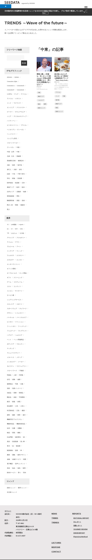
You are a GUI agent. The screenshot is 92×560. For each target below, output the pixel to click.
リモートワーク (12, 365)
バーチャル (10, 312)
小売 (16, 401)
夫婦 (15, 164)
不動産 (21, 365)
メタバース (10, 352)
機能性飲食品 (21, 419)
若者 (23, 195)
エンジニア (10, 102)
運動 (13, 450)
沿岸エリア (10, 186)
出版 (21, 379)
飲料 (24, 463)
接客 (8, 410)
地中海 (19, 160)
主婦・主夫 (10, 151)
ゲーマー (10, 107)
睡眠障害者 (10, 195)
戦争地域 (10, 178)
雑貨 (24, 454)
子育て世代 (21, 169)
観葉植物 (10, 445)
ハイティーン (11, 116)
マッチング (10, 343)
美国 (18, 195)
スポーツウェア (12, 303)
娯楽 (15, 392)
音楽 (8, 463)
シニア (9, 111)
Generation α (10, 80)
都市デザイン (21, 450)
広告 (18, 405)
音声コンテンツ (20, 458)
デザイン (10, 308)
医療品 (21, 388)
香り (19, 467)
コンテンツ (17, 281)
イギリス (18, 93)
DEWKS (9, 72)
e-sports (21, 219)
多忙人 (9, 164)
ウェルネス (10, 250)
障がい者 (10, 200)
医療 (15, 388)
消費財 (19, 423)
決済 (8, 423)
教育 (18, 410)
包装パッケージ (17, 383)
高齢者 (22, 200)
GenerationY (10, 85)
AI (8, 219)
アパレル (10, 237)
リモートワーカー (12, 138)
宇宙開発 (22, 392)
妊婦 (8, 169)
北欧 (8, 160)
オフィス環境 (11, 263)
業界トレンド (22, 483)
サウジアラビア (20, 107)
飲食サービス (11, 467)
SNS (21, 224)
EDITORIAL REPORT (81, 513)
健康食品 (10, 379)
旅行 (24, 410)
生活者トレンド (12, 487)
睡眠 (18, 427)
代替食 (21, 370)
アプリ (17, 237)
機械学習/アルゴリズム (14, 414)
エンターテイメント (13, 259)
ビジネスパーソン (12, 120)
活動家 (19, 186)
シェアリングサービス (14, 295)
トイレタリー (19, 308)
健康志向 (21, 155)
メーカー (21, 357)
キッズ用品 (23, 268)
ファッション (19, 317)
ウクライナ (17, 98)
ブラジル (24, 120)
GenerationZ (20, 85)
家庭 (13, 396)
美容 (8, 436)
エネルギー (10, 255)
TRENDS (55, 517)
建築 (23, 405)
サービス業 (10, 290)
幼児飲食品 (10, 405)
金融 (8, 454)
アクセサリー (21, 232)
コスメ (9, 281)
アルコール (10, 241)
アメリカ (10, 93)
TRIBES (55, 513)
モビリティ (10, 361)
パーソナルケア (22, 312)
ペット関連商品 (19, 334)
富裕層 (19, 173)
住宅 (8, 374)
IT (12, 224)
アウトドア (10, 232)
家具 (8, 396)
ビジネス (10, 317)
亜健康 (19, 151)
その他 (22, 228)
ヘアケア (10, 330)
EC (8, 224)
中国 (18, 142)
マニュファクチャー (13, 348)
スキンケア (10, 299)
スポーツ (19, 299)
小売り (22, 401)
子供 (13, 169)
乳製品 (9, 370)
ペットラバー (11, 129)
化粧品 (9, 388)
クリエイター (21, 102)
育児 (8, 441)
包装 (8, 383)
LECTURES (56, 538)
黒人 (8, 204)
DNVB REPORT (79, 528)
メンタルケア (11, 357)
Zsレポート (77, 517)
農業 (8, 450)
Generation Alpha (12, 76)
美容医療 (15, 436)
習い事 (22, 436)
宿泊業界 (10, 401)
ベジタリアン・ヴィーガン (15, 124)
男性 (18, 191)
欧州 (18, 182)
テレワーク (23, 303)
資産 (16, 445)
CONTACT (56, 547)
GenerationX (20, 80)
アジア (16, 89)
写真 (16, 379)
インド (9, 98)
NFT (16, 224)
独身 (24, 186)
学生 (8, 173)
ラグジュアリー (22, 361)
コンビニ (10, 286)
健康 (18, 374)
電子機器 (10, 458)
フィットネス (11, 321)
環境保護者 (10, 191)
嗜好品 (9, 392)
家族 (13, 173)
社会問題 (10, 432)
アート (19, 241)
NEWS (54, 509)
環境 (13, 427)
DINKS (16, 72)
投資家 (17, 178)
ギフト (9, 272)
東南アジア (10, 182)
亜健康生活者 (11, 155)
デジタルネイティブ (20, 111)
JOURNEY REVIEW (80, 524)
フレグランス (22, 326)
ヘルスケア (18, 330)
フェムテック (11, 326)
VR (8, 228)
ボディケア (10, 339)
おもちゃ (14, 228)
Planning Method (80, 532)
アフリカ (24, 89)
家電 (18, 396)
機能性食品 (10, 419)
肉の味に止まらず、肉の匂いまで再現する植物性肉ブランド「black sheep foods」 (61, 78)
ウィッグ (19, 246)
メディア (19, 352)
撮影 (13, 410)
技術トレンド (11, 483)
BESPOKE (56, 542)
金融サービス (16, 454)
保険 (13, 374)
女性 (20, 164)
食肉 (18, 463)
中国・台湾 (10, 147)
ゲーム (9, 277)
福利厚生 (18, 432)
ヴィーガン (10, 142)
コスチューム (18, 277)
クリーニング (18, 272)
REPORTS (76, 509)
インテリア (10, 246)
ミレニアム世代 (12, 133)
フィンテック (22, 321)
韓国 (16, 200)
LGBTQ (9, 89)
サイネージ (18, 286)
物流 (8, 427)
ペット (9, 334)
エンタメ (19, 255)
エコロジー (20, 250)
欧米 (23, 182)
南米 (13, 160)
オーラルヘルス (12, 268)
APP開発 (13, 219)
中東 (18, 147)
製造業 (18, 441)
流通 (13, 423)
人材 (15, 370)
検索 (24, 58)
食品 (13, 463)
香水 (24, 467)
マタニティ (20, 339)
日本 (23, 178)
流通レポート (77, 520)
